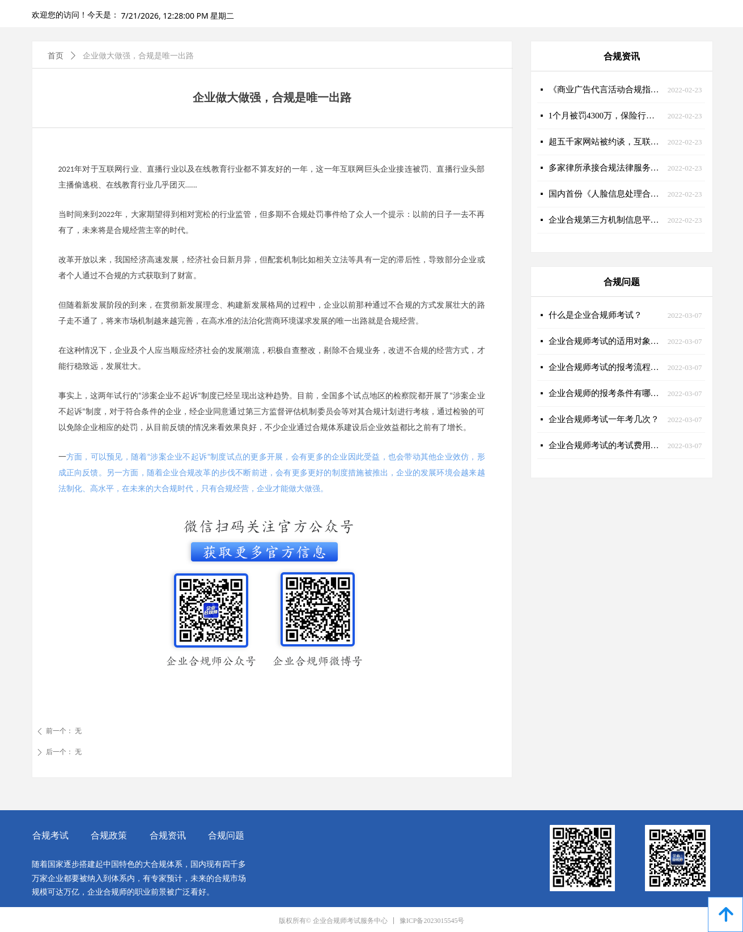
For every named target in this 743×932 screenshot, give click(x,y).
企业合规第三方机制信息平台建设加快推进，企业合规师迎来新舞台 (605, 219)
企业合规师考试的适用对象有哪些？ (605, 341)
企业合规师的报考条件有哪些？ (605, 393)
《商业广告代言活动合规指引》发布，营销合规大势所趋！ (605, 89)
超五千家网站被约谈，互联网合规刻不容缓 (605, 141)
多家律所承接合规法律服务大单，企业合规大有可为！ (605, 167)
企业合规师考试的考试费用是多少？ (605, 445)
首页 (55, 56)
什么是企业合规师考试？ (595, 315)
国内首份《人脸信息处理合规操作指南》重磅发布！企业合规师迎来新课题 (605, 193)
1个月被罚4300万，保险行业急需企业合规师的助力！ (605, 115)
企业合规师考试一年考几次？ (604, 419)
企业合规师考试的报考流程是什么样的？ (605, 367)
